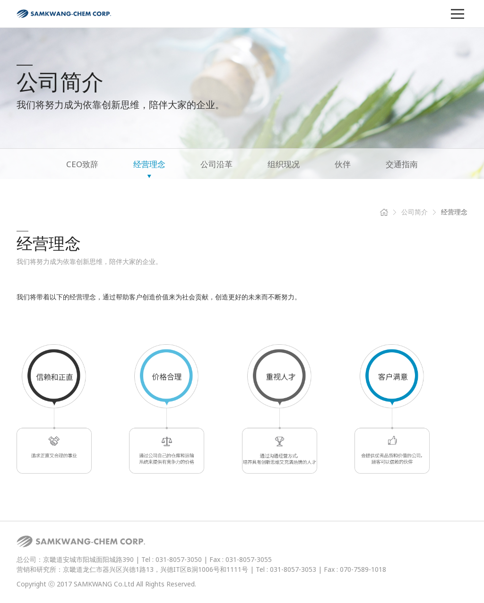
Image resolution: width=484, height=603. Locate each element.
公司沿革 (216, 164)
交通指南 (402, 164)
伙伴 (343, 164)
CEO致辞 (82, 164)
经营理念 (149, 164)
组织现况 (284, 164)
